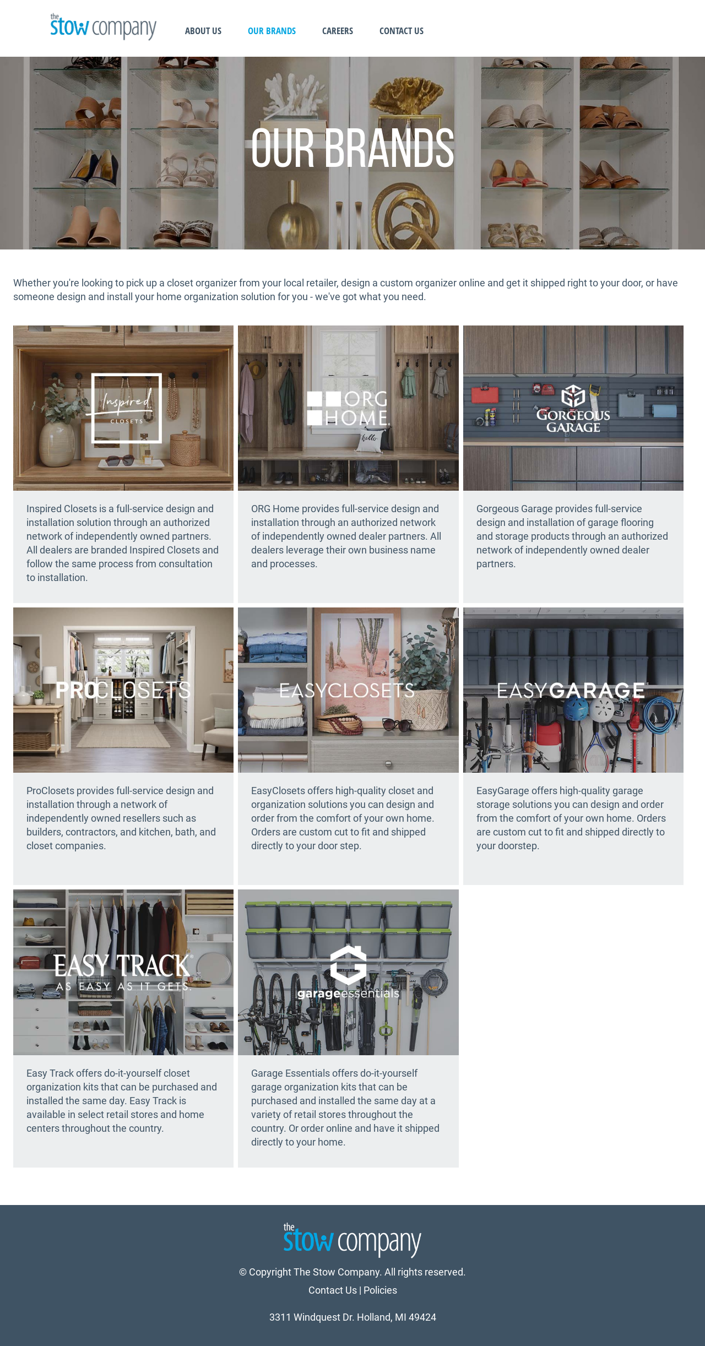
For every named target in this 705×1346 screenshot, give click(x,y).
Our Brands (272, 30)
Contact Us (401, 30)
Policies (380, 1290)
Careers (337, 30)
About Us (203, 30)
